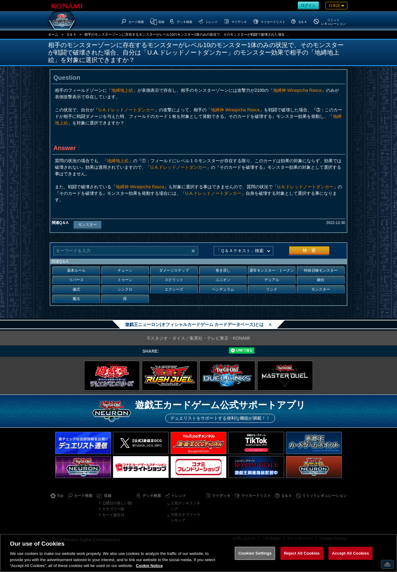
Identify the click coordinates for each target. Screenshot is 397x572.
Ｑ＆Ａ (71, 34)
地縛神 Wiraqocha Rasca (297, 90)
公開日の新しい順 (117, 503)
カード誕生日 (113, 515)
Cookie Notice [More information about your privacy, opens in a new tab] (149, 565)
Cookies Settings (255, 553)
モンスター (87, 224)
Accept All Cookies (350, 553)
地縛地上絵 (122, 90)
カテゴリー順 (113, 509)
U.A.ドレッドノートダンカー (126, 109)
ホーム (53, 34)
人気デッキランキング (185, 506)
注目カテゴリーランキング (185, 517)
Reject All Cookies (301, 553)
